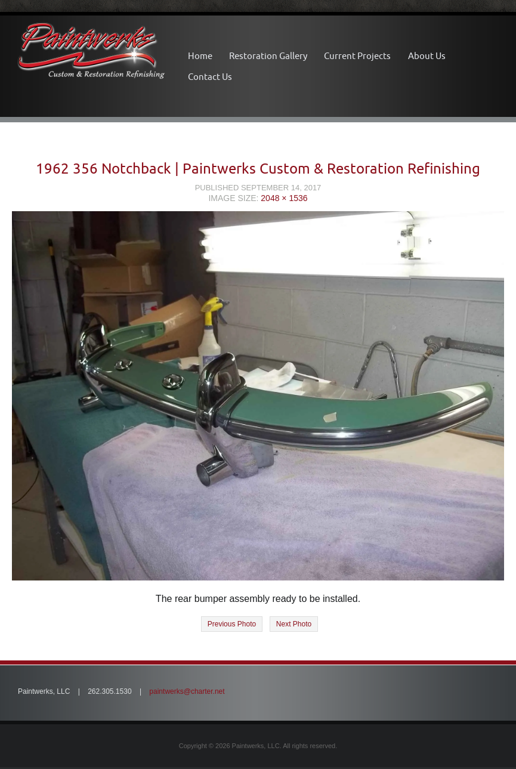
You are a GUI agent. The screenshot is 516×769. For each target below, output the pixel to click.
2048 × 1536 (284, 198)
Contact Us (210, 77)
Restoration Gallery (268, 56)
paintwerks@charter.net (186, 691)
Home (200, 56)
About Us (427, 56)
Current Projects (357, 56)
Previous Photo (232, 624)
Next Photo (293, 624)
